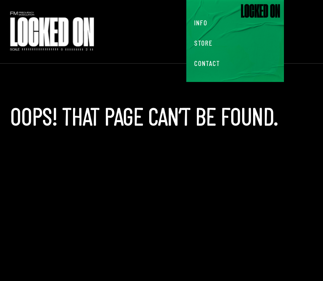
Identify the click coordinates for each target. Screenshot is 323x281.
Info (200, 22)
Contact (207, 63)
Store (203, 43)
